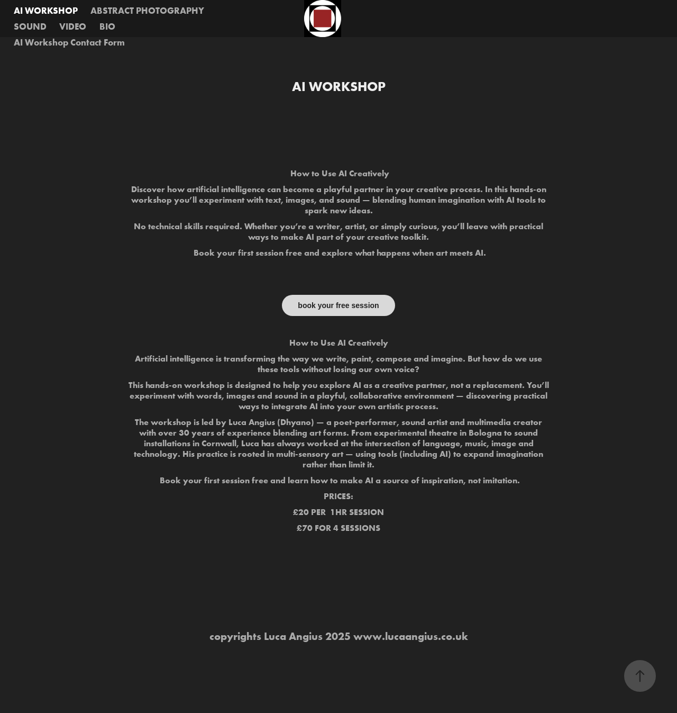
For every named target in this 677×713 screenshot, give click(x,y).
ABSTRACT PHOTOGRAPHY (147, 10)
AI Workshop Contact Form (69, 42)
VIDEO (72, 26)
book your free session (338, 305)
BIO (107, 26)
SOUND (30, 26)
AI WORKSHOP (46, 10)
